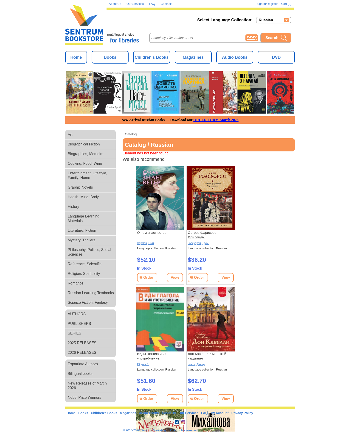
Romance (75, 283)
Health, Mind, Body (83, 197)
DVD (276, 57)
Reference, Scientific (84, 264)
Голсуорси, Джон (198, 243)
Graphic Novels (80, 187)
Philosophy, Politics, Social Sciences (89, 252)
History (73, 207)
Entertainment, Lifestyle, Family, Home (87, 175)
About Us (115, 4)
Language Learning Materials (83, 218)
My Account (220, 413)
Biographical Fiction (84, 144)
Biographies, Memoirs (85, 154)
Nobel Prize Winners (84, 397)
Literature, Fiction (82, 230)
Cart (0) (286, 4)
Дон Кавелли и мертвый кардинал (207, 356)
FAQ (152, 4)
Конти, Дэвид (196, 364)
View (175, 277)
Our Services (135, 4)
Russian (266, 20)
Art (70, 135)
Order (148, 277)
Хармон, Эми (145, 243)
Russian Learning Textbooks (91, 293)
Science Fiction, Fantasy (88, 302)
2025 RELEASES (82, 343)
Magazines (193, 57)
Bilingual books (80, 374)
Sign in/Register (267, 4)
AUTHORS (77, 314)
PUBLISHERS (79, 324)
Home (76, 57)
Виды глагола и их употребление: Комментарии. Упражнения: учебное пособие (159, 356)
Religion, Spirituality (84, 274)
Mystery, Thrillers (81, 240)
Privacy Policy (242, 413)
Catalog (131, 134)
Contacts (166, 4)
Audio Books (235, 57)
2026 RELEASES (82, 352)
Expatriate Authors (83, 364)
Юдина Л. (143, 364)
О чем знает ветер (151, 232)
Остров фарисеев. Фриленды (202, 235)
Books (110, 57)
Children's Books (152, 57)
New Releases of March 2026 (87, 385)
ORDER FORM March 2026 (216, 120)
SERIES (74, 333)
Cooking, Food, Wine (85, 163)
